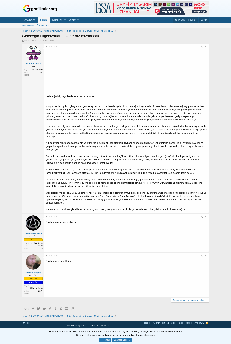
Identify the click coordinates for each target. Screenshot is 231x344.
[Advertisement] (126, 72)
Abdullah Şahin (33, 233)
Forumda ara (43, 25)
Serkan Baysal (33, 272)
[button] (65, 20)
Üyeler (72, 20)
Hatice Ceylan (30, 40)
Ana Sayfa (29, 20)
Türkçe (27, 323)
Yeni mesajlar (28, 25)
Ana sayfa (199, 323)
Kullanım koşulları (161, 323)
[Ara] (204, 20)
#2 (206, 217)
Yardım (189, 323)
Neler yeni (57, 20)
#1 (206, 47)
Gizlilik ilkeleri (177, 323)
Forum (44, 20)
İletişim (147, 323)
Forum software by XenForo (87, 326)
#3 (206, 256)
